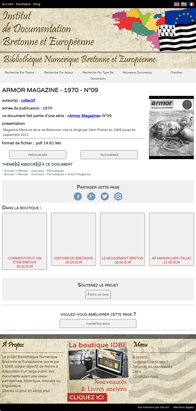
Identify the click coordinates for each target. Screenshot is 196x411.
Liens (137, 371)
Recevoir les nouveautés (152, 366)
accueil (7, 4)
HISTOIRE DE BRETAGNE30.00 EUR (73, 260)
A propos (140, 357)
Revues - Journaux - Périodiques (41, 171)
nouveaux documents (137, 72)
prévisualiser (37, 155)
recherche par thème (19, 72)
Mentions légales (183, 407)
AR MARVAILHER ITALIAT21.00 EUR (171, 260)
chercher (176, 72)
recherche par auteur (58, 72)
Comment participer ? (150, 362)
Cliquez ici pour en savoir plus (26, 391)
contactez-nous (98, 323)
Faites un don (98, 294)
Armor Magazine (84, 116)
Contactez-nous (145, 376)
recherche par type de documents (98, 75)
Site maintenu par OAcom (153, 407)
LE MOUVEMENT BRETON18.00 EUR (122, 260)
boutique (23, 4)
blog (36, 4)
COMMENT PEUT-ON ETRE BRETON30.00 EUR (24, 262)
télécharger (109, 155)
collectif (28, 100)
